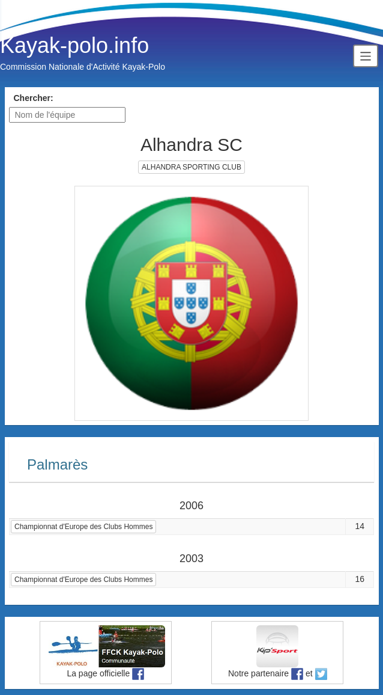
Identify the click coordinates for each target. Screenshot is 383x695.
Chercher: (33, 98)
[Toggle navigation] (365, 55)
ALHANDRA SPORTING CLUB (191, 167)
